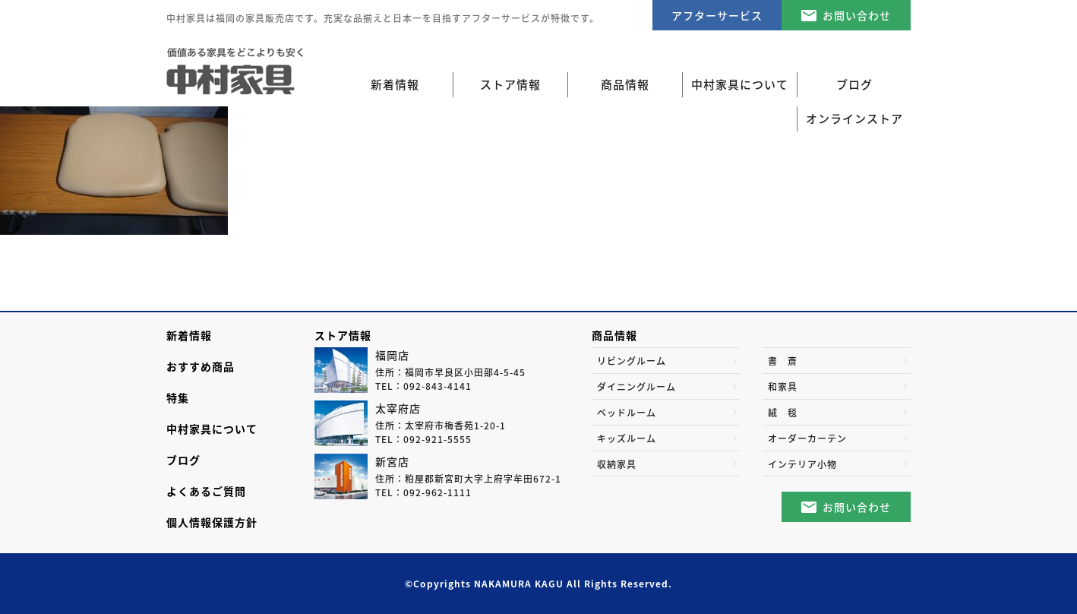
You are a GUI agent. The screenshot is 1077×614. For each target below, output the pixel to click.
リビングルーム (631, 361)
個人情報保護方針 (211, 522)
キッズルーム (626, 438)
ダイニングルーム (636, 387)
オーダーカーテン (807, 438)
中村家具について (211, 428)
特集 (177, 397)
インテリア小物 (802, 464)
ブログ (183, 459)
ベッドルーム (626, 412)
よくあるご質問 (206, 490)
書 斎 (782, 361)
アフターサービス (717, 15)
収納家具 (616, 464)
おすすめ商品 (200, 366)
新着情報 (395, 84)
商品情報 (614, 335)
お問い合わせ (857, 15)
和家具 (782, 387)
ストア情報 (342, 335)
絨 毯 (782, 412)
